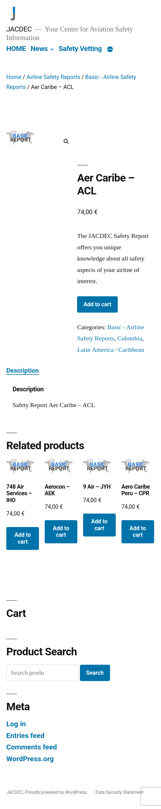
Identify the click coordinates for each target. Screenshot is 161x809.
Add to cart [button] (22, 538)
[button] (66, 141)
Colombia (129, 338)
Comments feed (31, 747)
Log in (16, 724)
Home (13, 77)
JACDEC (19, 29)
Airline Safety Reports (53, 77)
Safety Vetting (80, 48)
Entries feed (25, 735)
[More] (110, 49)
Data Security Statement (119, 792)
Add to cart (97, 304)
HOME (16, 48)
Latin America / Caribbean (110, 350)
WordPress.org (30, 759)
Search (95, 673)
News (39, 48)
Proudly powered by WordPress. (57, 792)
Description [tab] (22, 370)
